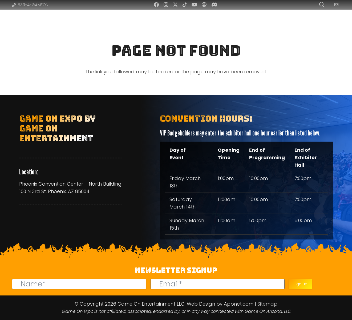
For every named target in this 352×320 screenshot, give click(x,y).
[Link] (337, 4)
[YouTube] (194, 4)
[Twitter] (175, 4)
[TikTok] (185, 4)
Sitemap (267, 304)
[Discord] (214, 4)
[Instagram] (166, 4)
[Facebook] (156, 4)
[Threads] (204, 4)
